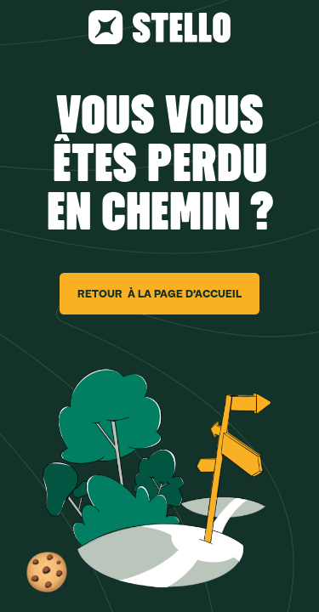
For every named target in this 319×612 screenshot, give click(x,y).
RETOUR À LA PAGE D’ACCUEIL (159, 293)
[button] (46, 572)
